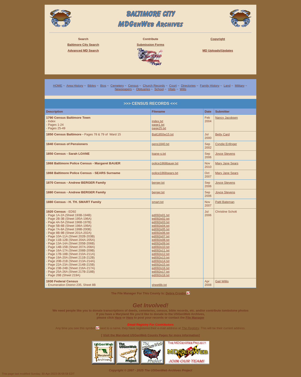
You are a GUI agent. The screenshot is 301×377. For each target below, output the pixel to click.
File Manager (195, 317)
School (159, 89)
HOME (57, 85)
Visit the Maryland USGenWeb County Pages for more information (151, 335)
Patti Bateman (224, 202)
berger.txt (158, 182)
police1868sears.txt (165, 173)
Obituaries (143, 89)
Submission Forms (150, 44)
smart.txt (158, 202)
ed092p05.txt (161, 229)
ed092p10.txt (161, 247)
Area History (74, 85)
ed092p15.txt (161, 264)
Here (118, 317)
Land (227, 85)
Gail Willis (222, 281)
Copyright (217, 39)
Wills (183, 89)
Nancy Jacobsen (226, 117)
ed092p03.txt (161, 222)
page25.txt (159, 128)
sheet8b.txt (159, 285)
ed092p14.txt (161, 261)
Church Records (154, 85)
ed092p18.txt (161, 275)
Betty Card (222, 134)
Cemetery (117, 85)
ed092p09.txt (161, 243)
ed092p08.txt (161, 240)
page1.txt (158, 124)
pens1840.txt (160, 144)
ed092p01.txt (161, 215)
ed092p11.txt (161, 250)
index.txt (157, 121)
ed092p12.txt (161, 254)
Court (173, 85)
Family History (209, 85)
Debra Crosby (178, 293)
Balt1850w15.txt (163, 134)
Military (239, 85)
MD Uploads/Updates (217, 50)
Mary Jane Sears (226, 163)
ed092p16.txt (161, 268)
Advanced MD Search (83, 50)
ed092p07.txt (161, 236)
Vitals (172, 89)
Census (133, 85)
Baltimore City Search (83, 44)
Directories (188, 85)
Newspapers (123, 89)
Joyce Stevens (225, 153)
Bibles (91, 85)
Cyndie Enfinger (226, 144)
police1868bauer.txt (165, 163)
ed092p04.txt (161, 225)
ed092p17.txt (161, 271)
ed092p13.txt (161, 257)
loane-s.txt (159, 153)
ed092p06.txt (161, 233)
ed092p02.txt (161, 218)
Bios (103, 85)
